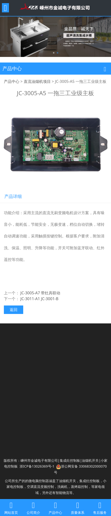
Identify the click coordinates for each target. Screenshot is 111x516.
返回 (13, 309)
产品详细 (13, 196)
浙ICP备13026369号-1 (37, 466)
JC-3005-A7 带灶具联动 (40, 293)
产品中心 (11, 81)
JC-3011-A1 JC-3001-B (39, 298)
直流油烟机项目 (37, 81)
